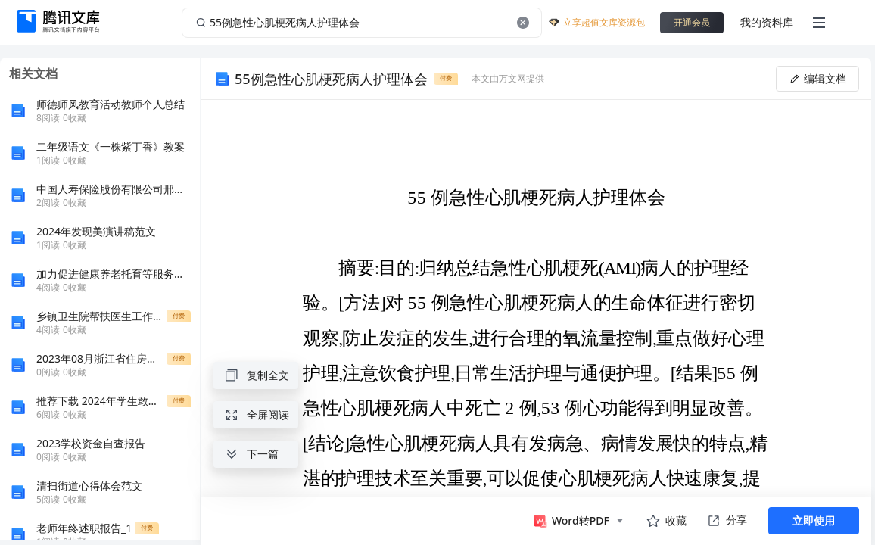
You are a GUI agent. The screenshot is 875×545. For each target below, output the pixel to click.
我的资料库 (766, 22)
